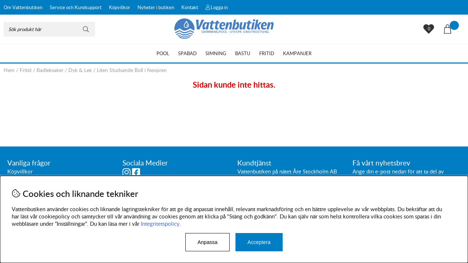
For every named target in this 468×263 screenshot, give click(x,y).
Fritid (266, 53)
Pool (162, 53)
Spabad (187, 53)
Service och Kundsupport (76, 7)
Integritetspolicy (160, 223)
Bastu (242, 53)
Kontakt (189, 7)
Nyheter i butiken (155, 7)
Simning (215, 53)
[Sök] (49, 29)
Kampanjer (297, 53)
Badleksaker (50, 69)
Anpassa (207, 242)
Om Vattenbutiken (23, 7)
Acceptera (259, 242)
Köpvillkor (119, 7)
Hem (9, 69)
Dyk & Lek (80, 69)
